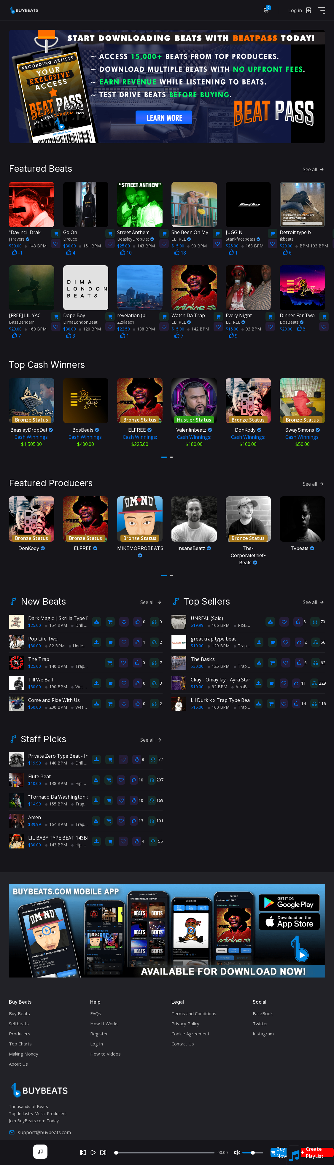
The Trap (38, 655)
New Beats (43, 597)
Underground (83, 641)
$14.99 (34, 799)
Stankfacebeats (243, 236)
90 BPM (197, 243)
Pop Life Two (43, 634)
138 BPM (144, 327)
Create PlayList (312, 1152)
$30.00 (34, 641)
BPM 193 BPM (311, 243)
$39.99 (34, 820)
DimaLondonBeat (80, 320)
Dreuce (70, 236)
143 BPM (144, 243)
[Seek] (164, 1153)
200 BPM (56, 703)
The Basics (203, 655)
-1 (17, 250)
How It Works (104, 1019)
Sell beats (19, 1019)
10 (126, 250)
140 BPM (56, 662)
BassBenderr (21, 320)
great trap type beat (213, 634)
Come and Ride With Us (54, 696)
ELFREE (181, 236)
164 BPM (56, 820)
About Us (18, 1060)
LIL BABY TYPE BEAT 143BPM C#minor (71, 833)
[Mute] (237, 1152)
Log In (96, 1039)
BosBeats (291, 320)
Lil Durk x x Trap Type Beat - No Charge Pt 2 (240, 696)
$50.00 (34, 682)
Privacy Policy (185, 1019)
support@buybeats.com (40, 1128)
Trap (77, 662)
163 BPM (252, 243)
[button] (164, 453)
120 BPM (90, 327)
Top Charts (20, 1039)
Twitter (260, 1019)
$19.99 (197, 621)
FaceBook (263, 1009)
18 (180, 250)
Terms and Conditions (193, 1009)
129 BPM (219, 641)
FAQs (95, 1009)
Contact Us (182, 1039)
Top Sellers (206, 597)
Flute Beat (39, 772)
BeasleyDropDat (135, 236)
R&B (240, 621)
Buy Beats (19, 1009)
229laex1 (125, 320)
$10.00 (197, 641)
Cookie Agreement (190, 1029)
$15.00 (197, 703)
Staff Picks (43, 734)
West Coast (84, 682)
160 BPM (36, 327)
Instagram (263, 1029)
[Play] (93, 1152)
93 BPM (251, 327)
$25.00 (34, 621)
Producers (19, 1029)
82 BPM (55, 641)
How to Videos (105, 1050)
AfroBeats (243, 682)
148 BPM (36, 243)
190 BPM (56, 682)
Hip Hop (81, 779)
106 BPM (219, 621)
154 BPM (56, 621)
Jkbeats (287, 236)
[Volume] (252, 1153)
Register (99, 1029)
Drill (77, 621)
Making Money (23, 1050)
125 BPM (219, 662)
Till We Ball (40, 675)
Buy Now (279, 1152)
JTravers (19, 236)
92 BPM (217, 682)
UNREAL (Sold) (207, 614)
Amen (34, 813)
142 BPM (198, 327)
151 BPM (90, 243)
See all (314, 167)
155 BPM (56, 799)
